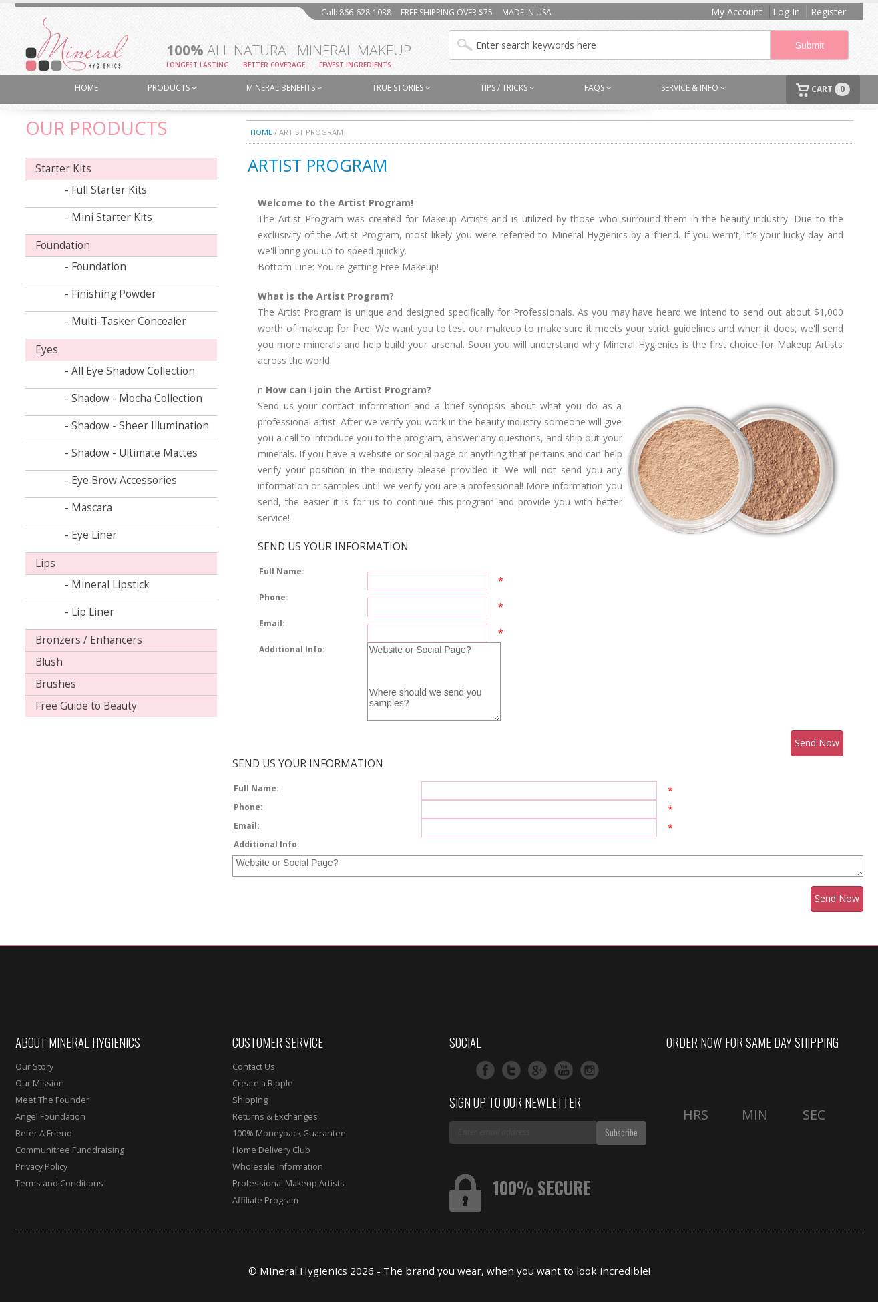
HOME (86, 87)
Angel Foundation (50, 1116)
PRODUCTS (172, 87)
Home (261, 132)
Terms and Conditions (59, 1183)
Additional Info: (292, 649)
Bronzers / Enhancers (88, 640)
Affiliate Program (265, 1200)
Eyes (46, 350)
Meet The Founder (52, 1100)
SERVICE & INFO (693, 87)
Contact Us (253, 1066)
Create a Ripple (262, 1083)
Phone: (273, 597)
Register (828, 11)
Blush (49, 662)
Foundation (62, 245)
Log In (786, 11)
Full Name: (281, 571)
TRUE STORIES (401, 87)
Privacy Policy (41, 1166)
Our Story (34, 1066)
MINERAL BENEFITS (284, 87)
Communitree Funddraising (69, 1150)
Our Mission (39, 1083)
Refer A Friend (43, 1133)
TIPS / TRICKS (507, 87)
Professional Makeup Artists (288, 1183)
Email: (272, 623)
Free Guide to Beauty (86, 706)
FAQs (598, 87)
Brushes (55, 684)
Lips (45, 563)
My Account (736, 11)
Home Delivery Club (271, 1150)
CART (823, 90)
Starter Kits (63, 169)
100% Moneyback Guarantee (289, 1133)
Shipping (250, 1100)
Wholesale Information (277, 1166)
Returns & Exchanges (275, 1116)
